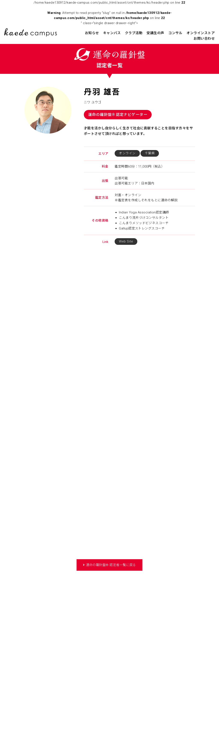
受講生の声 (155, 33)
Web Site (126, 241)
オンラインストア (200, 33)
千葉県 (150, 153)
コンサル (175, 33)
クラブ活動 (133, 33)
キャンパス (112, 33)
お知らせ (92, 33)
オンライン (127, 153)
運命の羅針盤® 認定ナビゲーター (117, 114)
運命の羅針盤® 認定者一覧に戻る (111, 565)
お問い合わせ (204, 38)
